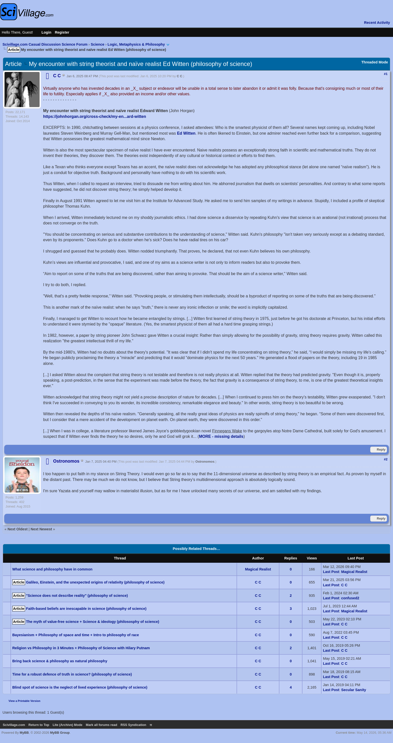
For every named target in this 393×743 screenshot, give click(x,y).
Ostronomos (204, 461)
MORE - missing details (221, 436)
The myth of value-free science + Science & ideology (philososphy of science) (92, 622)
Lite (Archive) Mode (67, 725)
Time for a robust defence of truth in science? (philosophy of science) (72, 674)
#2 (385, 459)
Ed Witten (186, 133)
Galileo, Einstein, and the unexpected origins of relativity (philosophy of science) (95, 582)
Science (97, 44)
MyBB (24, 732)
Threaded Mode (374, 62)
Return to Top (38, 725)
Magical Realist (258, 569)
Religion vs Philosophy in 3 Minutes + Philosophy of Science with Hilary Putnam (81, 648)
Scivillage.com (14, 725)
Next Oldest (18, 529)
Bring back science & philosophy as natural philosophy (59, 661)
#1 (385, 74)
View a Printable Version (24, 700)
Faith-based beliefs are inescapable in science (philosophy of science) (86, 609)
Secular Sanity (353, 690)
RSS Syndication (133, 725)
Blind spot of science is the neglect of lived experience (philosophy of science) (79, 687)
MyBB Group (60, 732)
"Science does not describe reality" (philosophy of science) (77, 596)
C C (179, 76)
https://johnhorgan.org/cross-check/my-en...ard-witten (94, 116)
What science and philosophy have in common (52, 569)
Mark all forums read (101, 725)
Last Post (331, 572)
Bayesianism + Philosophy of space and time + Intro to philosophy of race (75, 635)
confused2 (350, 598)
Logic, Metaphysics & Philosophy (136, 44)
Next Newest (41, 529)
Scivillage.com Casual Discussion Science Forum (45, 44)
